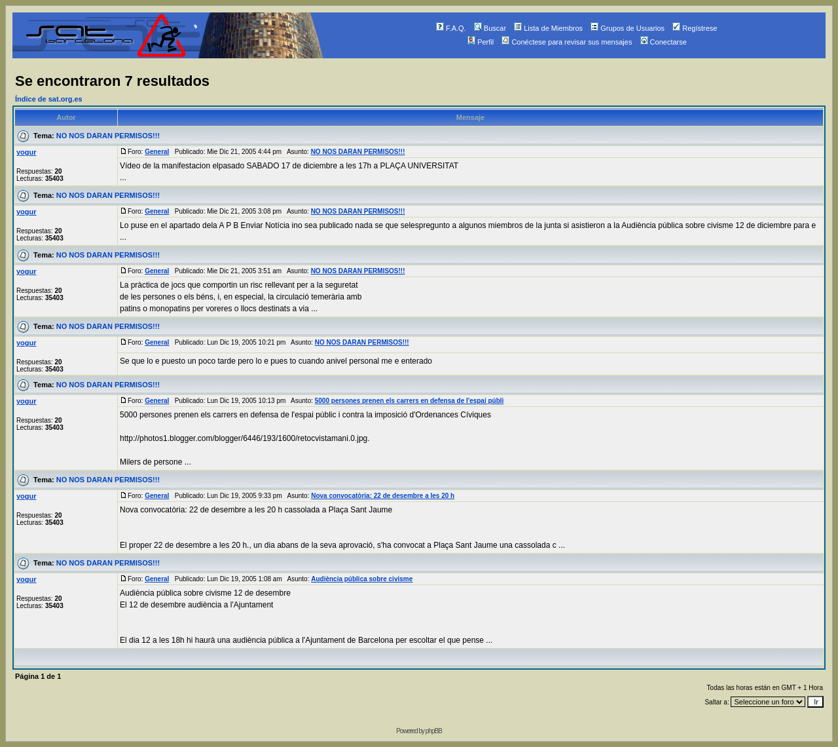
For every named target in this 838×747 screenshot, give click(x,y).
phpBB (434, 731)
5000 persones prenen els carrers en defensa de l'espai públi (409, 400)
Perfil (480, 42)
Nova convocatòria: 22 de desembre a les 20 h (382, 495)
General (157, 151)
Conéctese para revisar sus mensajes (566, 42)
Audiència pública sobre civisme (361, 579)
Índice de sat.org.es (48, 99)
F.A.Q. (451, 28)
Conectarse (663, 42)
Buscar (490, 28)
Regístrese (694, 28)
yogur (26, 152)
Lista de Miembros (548, 28)
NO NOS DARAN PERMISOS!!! (108, 136)
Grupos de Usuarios (628, 28)
